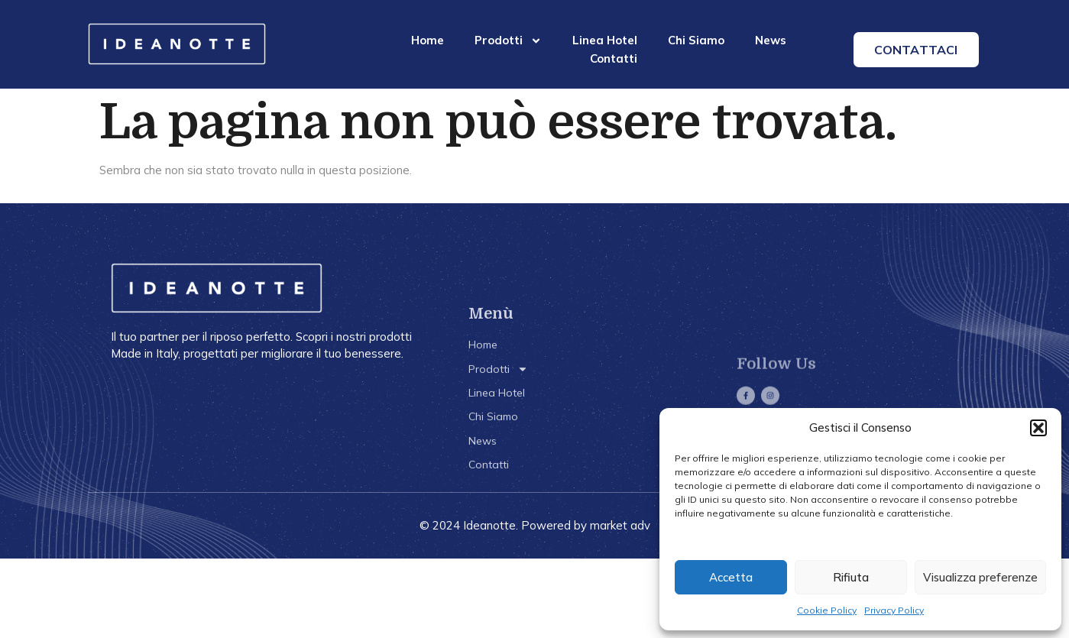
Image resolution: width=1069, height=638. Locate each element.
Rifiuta (851, 577)
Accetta (731, 577)
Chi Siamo (696, 40)
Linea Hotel (604, 40)
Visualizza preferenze (980, 577)
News (770, 40)
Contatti (613, 58)
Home (427, 40)
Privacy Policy (894, 610)
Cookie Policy (827, 610)
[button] (1038, 428)
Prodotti (508, 40)
